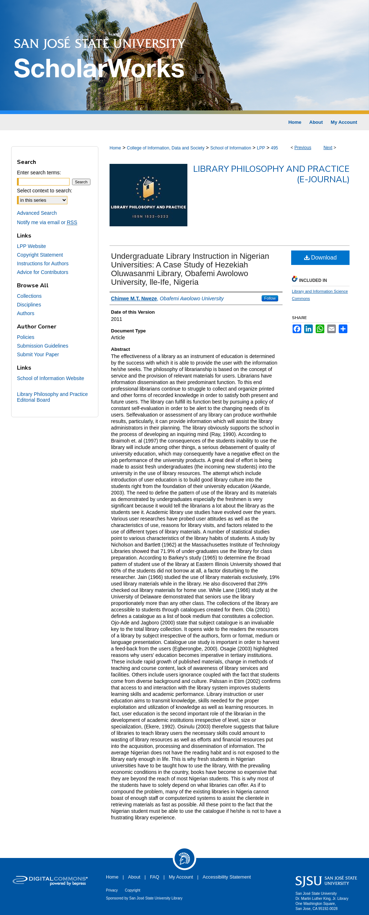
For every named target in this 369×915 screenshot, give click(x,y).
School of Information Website (50, 378)
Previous (302, 147)
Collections (29, 296)
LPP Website (31, 246)
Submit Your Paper (38, 354)
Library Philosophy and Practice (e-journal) (271, 174)
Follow (270, 298)
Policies (25, 337)
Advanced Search (37, 213)
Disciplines (29, 305)
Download (320, 257)
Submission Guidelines (42, 346)
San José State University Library (156, 898)
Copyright (132, 890)
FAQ (154, 877)
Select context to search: (44, 190)
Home (115, 148)
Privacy (112, 890)
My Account (181, 877)
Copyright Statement (40, 255)
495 (274, 148)
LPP (261, 148)
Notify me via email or (47, 222)
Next (328, 147)
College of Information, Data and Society (165, 148)
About (134, 877)
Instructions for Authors (42, 263)
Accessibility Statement (227, 877)
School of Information (230, 148)
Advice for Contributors (42, 272)
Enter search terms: (39, 172)
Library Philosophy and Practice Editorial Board (52, 397)
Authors (25, 313)
